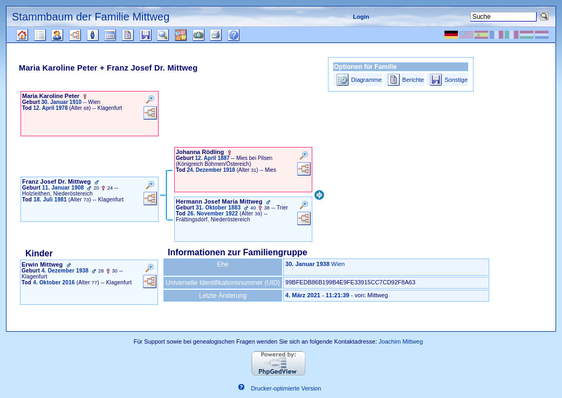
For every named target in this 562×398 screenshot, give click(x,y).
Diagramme (366, 79)
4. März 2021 (302, 295)
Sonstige (456, 79)
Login (361, 16)
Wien (338, 264)
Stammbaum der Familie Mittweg (90, 17)
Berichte (413, 79)
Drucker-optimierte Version (286, 389)
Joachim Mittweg (401, 341)
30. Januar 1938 (307, 264)
